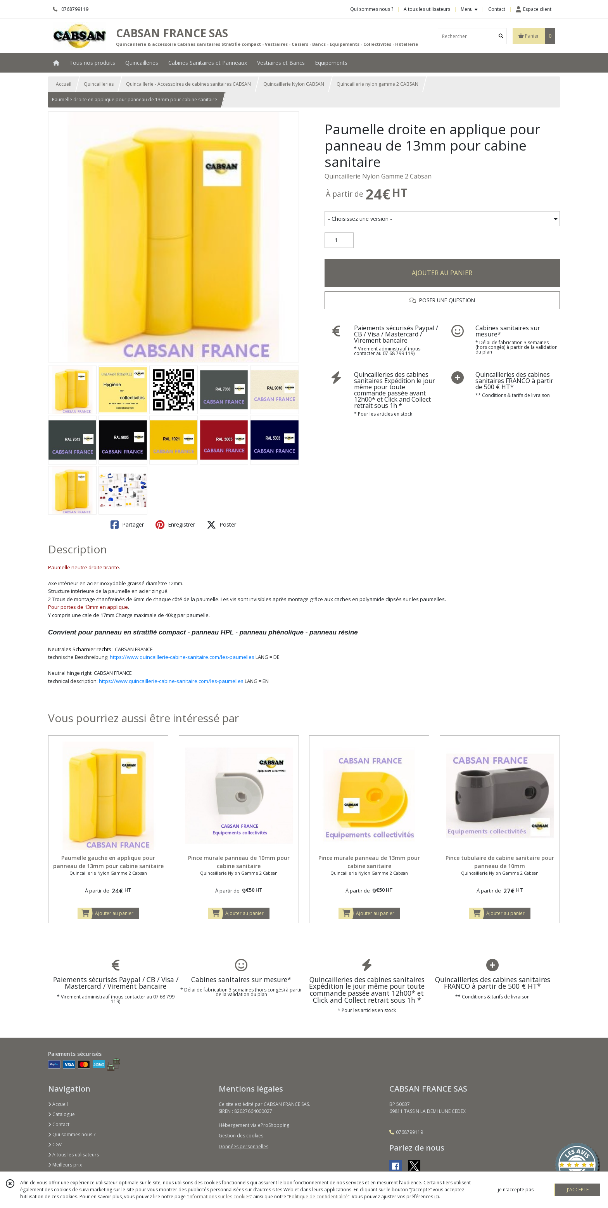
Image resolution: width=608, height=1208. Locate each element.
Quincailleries (99, 84)
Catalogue (61, 1114)
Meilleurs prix (65, 1164)
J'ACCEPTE (578, 1189)
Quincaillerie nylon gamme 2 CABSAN (377, 84)
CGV (55, 1144)
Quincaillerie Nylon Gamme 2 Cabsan (378, 176)
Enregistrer (175, 524)
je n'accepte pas (516, 1189)
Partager (127, 524)
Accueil (63, 84)
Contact (496, 9)
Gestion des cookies (241, 1135)
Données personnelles (243, 1146)
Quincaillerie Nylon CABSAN (293, 84)
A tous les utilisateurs (73, 1154)
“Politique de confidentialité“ (318, 1196)
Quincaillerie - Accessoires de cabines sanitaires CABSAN (188, 84)
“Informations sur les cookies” (219, 1196)
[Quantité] (339, 240)
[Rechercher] (501, 36)
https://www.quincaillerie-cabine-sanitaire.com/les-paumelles (182, 656)
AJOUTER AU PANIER (442, 273)
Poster (221, 524)
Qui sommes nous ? (71, 1134)
